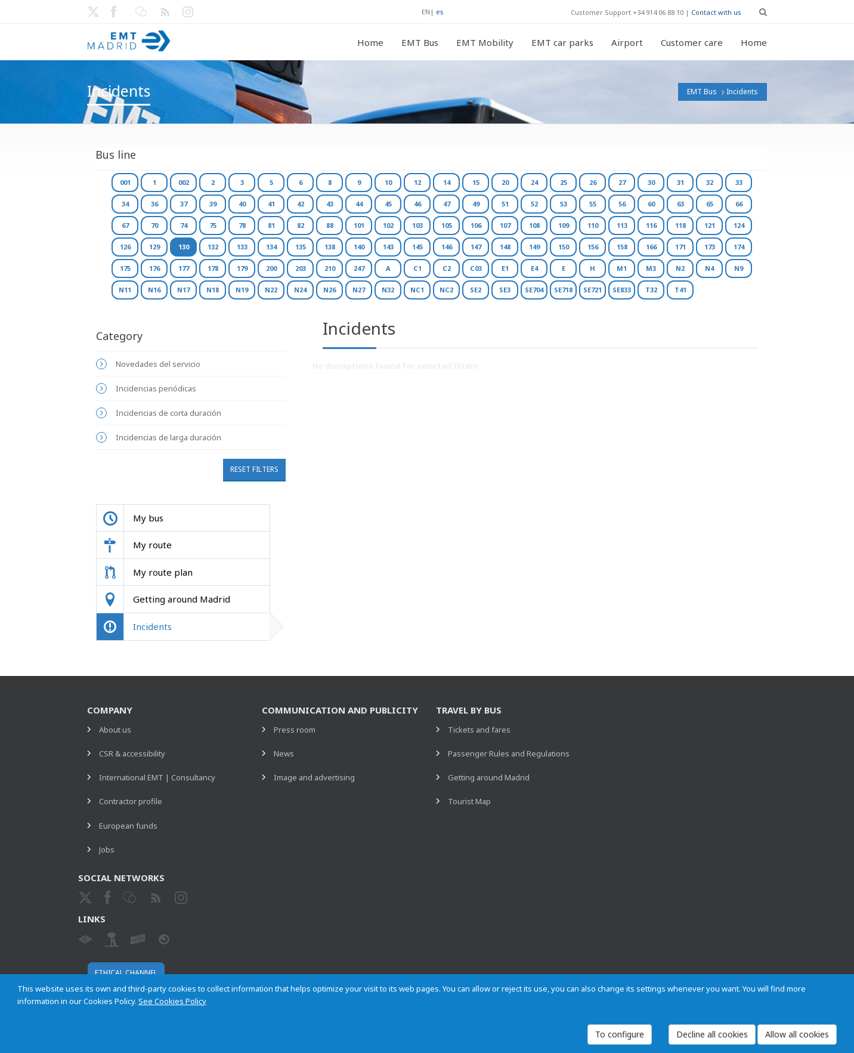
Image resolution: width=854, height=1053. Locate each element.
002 (183, 182)
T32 (651, 289)
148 (505, 246)
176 (154, 268)
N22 (271, 289)
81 (271, 225)
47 (446, 203)
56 (622, 203)
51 (505, 203)
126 (125, 246)
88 (329, 225)
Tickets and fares (479, 729)
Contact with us (716, 12)
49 (475, 203)
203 (300, 268)
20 (505, 182)
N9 (738, 268)
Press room (294, 729)
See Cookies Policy (172, 1001)
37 (183, 203)
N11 (125, 289)
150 (563, 246)
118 (680, 225)
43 (329, 203)
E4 (534, 268)
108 (534, 225)
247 (359, 268)
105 (446, 225)
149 (534, 246)
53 (563, 203)
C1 (417, 268)
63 (680, 203)
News (284, 753)
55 (592, 203)
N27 (358, 289)
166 (651, 246)
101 (359, 225)
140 (359, 246)
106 (476, 225)
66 (738, 203)
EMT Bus (419, 42)
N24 (300, 289)
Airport (627, 42)
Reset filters (254, 469)
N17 (183, 289)
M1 (622, 268)
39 (212, 203)
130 (183, 246)
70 (154, 225)
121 (709, 225)
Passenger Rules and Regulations (509, 753)
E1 (505, 268)
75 (212, 225)
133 (242, 246)
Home (370, 42)
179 (242, 268)
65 (709, 203)
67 (125, 225)
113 (622, 225)
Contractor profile (130, 801)
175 (125, 268)
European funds (128, 825)
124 (739, 225)
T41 (680, 289)
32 (709, 182)
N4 (709, 268)
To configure (619, 1034)
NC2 (446, 289)
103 (417, 225)
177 (183, 268)
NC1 (417, 289)
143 (388, 246)
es (440, 11)
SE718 (563, 289)
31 (680, 182)
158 (622, 246)
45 (388, 203)
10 (388, 182)
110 (592, 225)
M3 (651, 268)
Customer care (692, 42)
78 (242, 225)
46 (417, 203)
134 (271, 246)
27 (622, 182)
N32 (388, 289)
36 (154, 203)
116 (651, 225)
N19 (242, 289)
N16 (154, 289)
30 (651, 182)
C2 (447, 268)
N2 (680, 268)
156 (592, 246)
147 (476, 246)
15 (475, 182)
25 (563, 182)
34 (125, 203)
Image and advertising (314, 777)
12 (417, 182)
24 (534, 182)
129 (154, 246)
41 (271, 203)
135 (300, 246)
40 (242, 203)
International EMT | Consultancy (157, 777)
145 (417, 246)
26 (592, 182)
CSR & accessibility (132, 753)
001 (125, 182)
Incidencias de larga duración (168, 437)
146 (446, 246)
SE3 (504, 289)
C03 (476, 268)
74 (183, 225)
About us (115, 729)
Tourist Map (469, 801)
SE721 (592, 289)
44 (359, 203)
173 (709, 246)
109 (563, 225)
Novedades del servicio (158, 364)
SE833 (621, 289)
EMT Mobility (484, 42)
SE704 (534, 289)
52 (534, 203)
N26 (329, 289)
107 (505, 225)
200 (271, 268)
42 (300, 203)
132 (213, 246)
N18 (212, 289)
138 (329, 246)
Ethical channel (126, 973)
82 (300, 225)
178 (213, 268)
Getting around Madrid (489, 777)
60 (651, 203)
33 (738, 182)
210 (329, 268)
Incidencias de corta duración (168, 412)
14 (446, 182)
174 (739, 246)
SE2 (475, 289)
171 (680, 246)
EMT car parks (562, 42)
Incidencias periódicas (156, 388)
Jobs (107, 849)
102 (388, 225)
